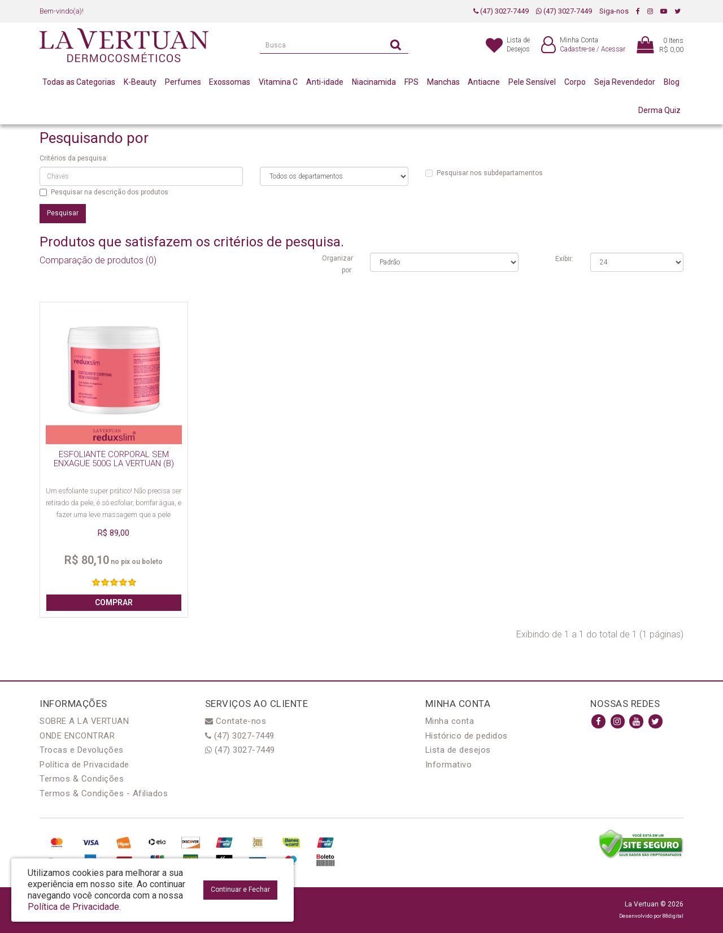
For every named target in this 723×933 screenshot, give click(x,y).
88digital (673, 916)
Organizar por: (337, 264)
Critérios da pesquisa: (74, 158)
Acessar (613, 49)
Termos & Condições (82, 779)
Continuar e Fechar (240, 889)
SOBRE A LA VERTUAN (84, 721)
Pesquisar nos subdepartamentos (484, 173)
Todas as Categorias (78, 81)
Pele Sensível (532, 81)
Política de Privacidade (84, 765)
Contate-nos (236, 721)
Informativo (448, 765)
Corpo (575, 81)
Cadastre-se (577, 49)
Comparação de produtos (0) (98, 260)
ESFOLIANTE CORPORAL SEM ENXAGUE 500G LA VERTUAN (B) (114, 459)
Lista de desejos (458, 750)
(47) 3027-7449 (501, 11)
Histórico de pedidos (466, 736)
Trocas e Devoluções (82, 750)
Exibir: (564, 259)
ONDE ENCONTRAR (77, 736)
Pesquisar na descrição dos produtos (104, 192)
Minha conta (449, 721)
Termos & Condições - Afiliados (104, 793)
